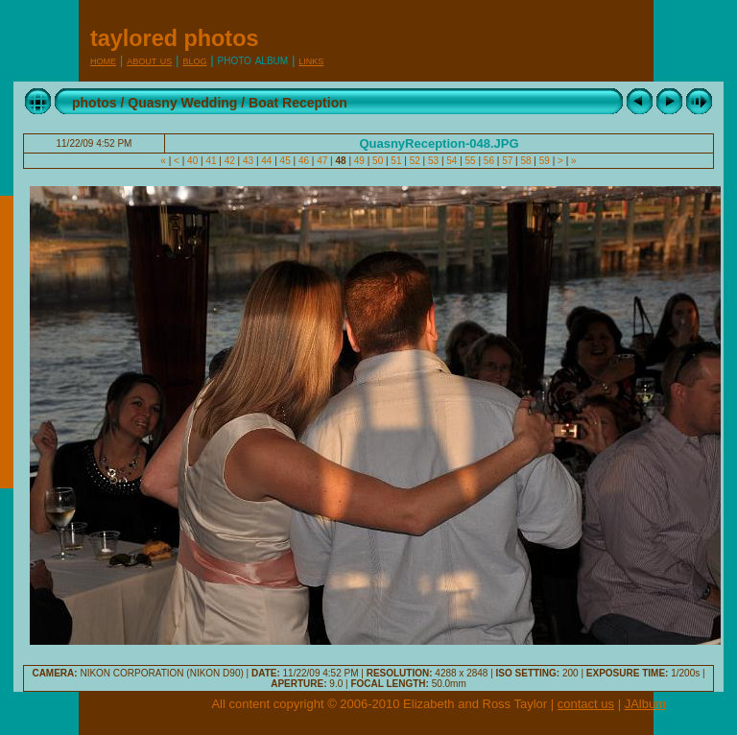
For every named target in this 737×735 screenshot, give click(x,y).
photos (94, 102)
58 (526, 160)
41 (211, 160)
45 (285, 160)
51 (397, 160)
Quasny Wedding (182, 102)
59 (544, 160)
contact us (586, 704)
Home (103, 60)
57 (507, 160)
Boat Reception (298, 102)
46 (304, 160)
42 (230, 160)
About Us (149, 60)
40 (192, 160)
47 (322, 160)
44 (267, 160)
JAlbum (645, 704)
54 (451, 160)
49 (359, 160)
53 (433, 160)
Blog (194, 60)
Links (310, 60)
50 (377, 160)
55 (471, 160)
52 (415, 160)
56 (489, 160)
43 (248, 160)
